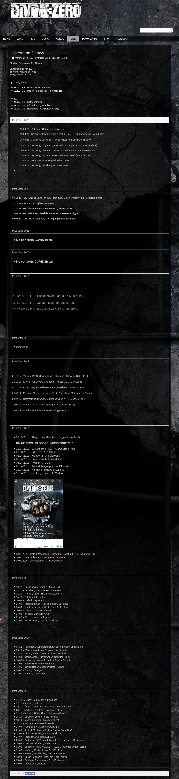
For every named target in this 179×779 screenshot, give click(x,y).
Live (73, 38)
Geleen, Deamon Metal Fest (56, 302)
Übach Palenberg (36, 91)
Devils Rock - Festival (39, 87)
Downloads (89, 38)
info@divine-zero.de (20, 74)
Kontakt (122, 38)
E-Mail (65, 58)
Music (45, 38)
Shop (107, 38)
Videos (59, 38)
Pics (32, 38)
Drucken (56, 58)
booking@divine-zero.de (23, 71)
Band (20, 38)
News (6, 38)
